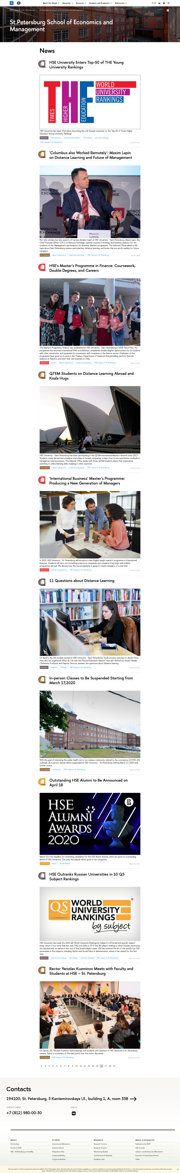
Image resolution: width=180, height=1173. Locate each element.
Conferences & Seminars (103, 1155)
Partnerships (15, 1144)
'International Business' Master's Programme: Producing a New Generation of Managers (87, 481)
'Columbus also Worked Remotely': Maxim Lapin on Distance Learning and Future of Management (90, 155)
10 (77, 1066)
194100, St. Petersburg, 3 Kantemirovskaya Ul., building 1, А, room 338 (67, 1098)
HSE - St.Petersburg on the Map (22, 1152)
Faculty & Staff (16, 1148)
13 (89, 1066)
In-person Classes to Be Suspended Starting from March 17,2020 (91, 680)
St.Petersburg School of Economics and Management (61, 25)
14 (93, 1066)
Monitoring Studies (101, 1152)
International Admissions (61, 1144)
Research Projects (100, 1148)
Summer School (58, 1148)
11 (81, 1066)
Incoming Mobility (58, 1155)
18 (110, 1066)
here (90, 1169)
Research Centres (100, 1144)
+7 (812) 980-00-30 (24, 1112)
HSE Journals (140, 1148)
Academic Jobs (99, 1159)
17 (106, 1066)
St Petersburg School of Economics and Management (62, 10)
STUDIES (56, 1140)
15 (97, 1066)
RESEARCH (98, 1140)
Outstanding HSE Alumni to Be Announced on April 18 (88, 782)
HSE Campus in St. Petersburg (22, 10)
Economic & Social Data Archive (146, 1155)
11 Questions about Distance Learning (81, 580)
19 (114, 1066)
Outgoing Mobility (59, 1159)
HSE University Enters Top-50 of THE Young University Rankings (86, 65)
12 (85, 1066)
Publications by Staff (142, 1144)
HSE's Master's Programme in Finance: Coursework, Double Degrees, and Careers (92, 268)
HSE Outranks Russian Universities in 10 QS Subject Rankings (87, 876)
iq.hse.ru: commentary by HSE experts (149, 1152)
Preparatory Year (58, 1152)
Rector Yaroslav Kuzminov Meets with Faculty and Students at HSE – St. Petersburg (91, 971)
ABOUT (14, 1140)
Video (137, 1159)
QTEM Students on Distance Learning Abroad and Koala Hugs (91, 376)
